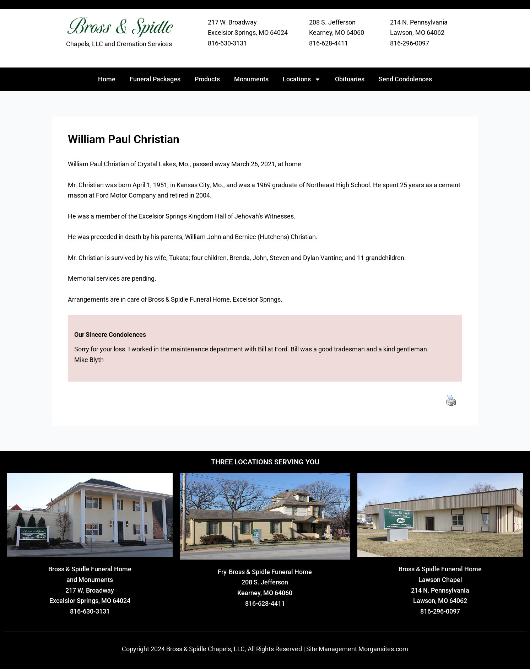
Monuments (251, 79)
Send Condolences (405, 79)
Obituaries (349, 79)
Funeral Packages (155, 79)
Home (106, 79)
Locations (302, 79)
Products (207, 79)
